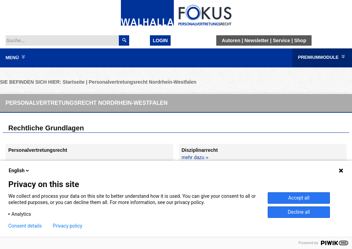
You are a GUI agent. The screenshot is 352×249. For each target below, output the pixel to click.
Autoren (231, 40)
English (19, 170)
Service (281, 40)
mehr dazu (193, 157)
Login (160, 40)
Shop (300, 40)
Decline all (299, 212)
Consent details (25, 226)
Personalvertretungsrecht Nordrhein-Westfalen (143, 82)
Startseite (74, 82)
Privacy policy (67, 226)
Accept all (299, 198)
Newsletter (256, 40)
